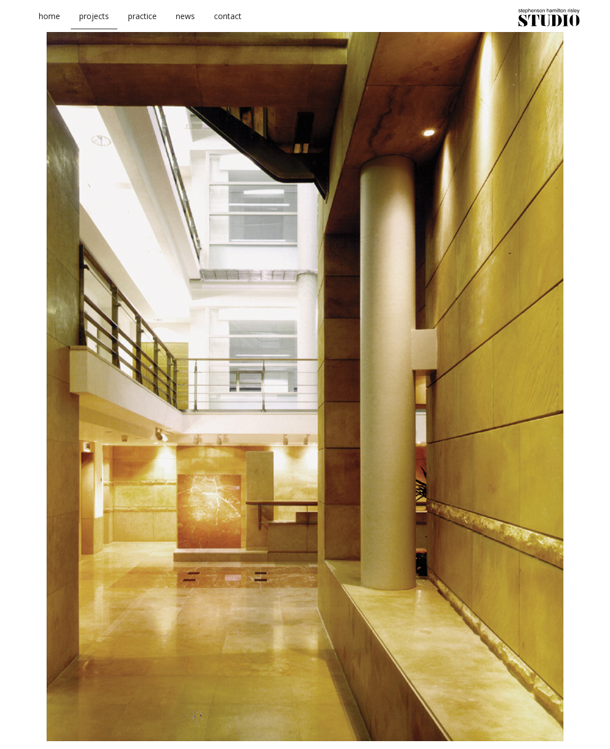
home (49, 21)
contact (228, 21)
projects (94, 21)
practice (142, 21)
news (185, 21)
